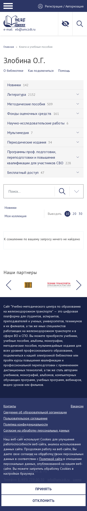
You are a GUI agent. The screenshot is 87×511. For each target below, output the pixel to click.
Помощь (64, 71)
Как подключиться (41, 71)
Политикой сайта (50, 459)
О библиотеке (13, 71)
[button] (8, 285)
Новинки (10, 208)
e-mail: (8, 29)
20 (74, 214)
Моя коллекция (15, 216)
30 (80, 214)
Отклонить (43, 500)
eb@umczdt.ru (25, 29)
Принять (43, 489)
